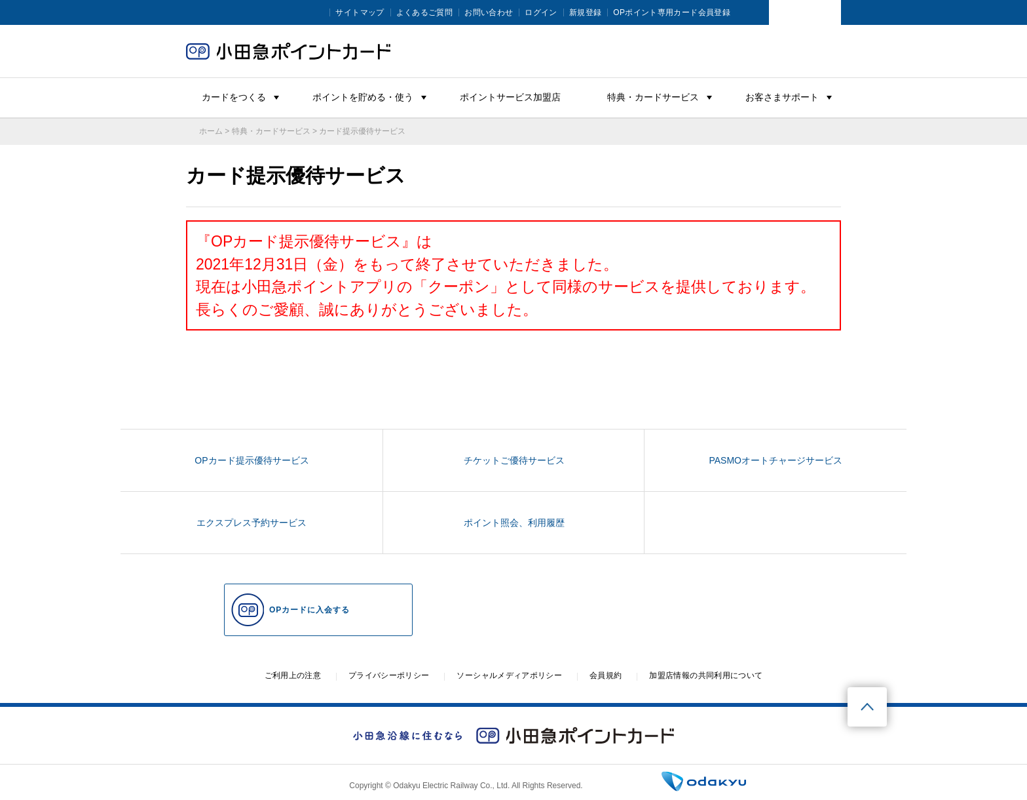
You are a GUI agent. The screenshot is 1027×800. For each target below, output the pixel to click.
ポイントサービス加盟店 (510, 97)
